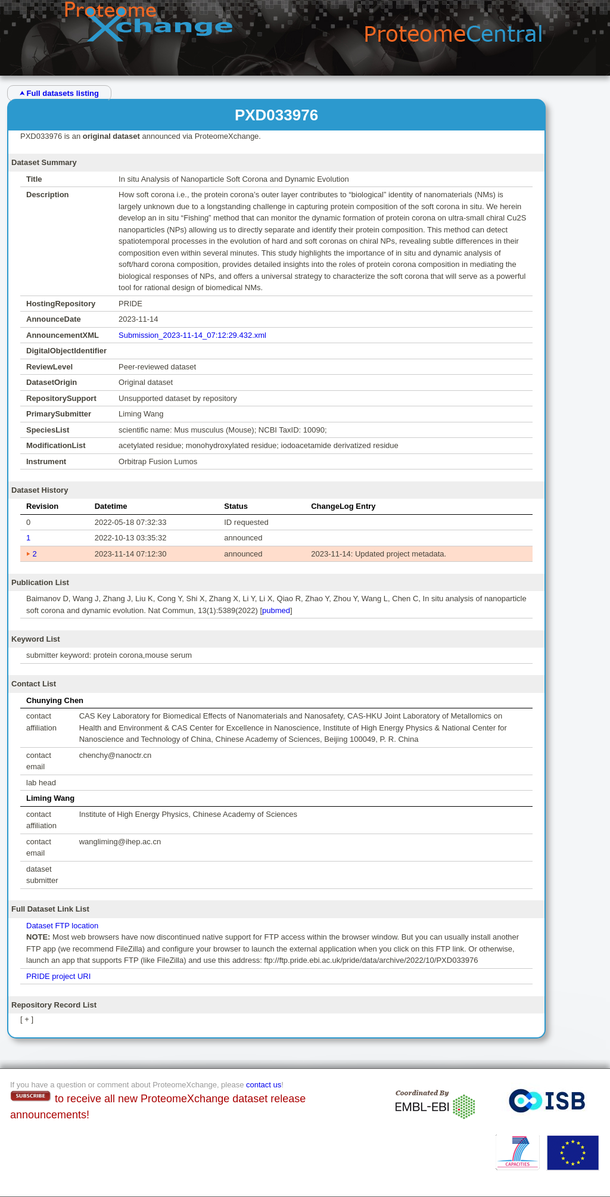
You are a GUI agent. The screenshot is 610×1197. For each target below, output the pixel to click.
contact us (263, 1084)
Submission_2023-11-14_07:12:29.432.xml (192, 335)
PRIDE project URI (58, 976)
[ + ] (26, 1019)
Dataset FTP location (62, 925)
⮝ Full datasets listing (59, 93)
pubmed (276, 610)
